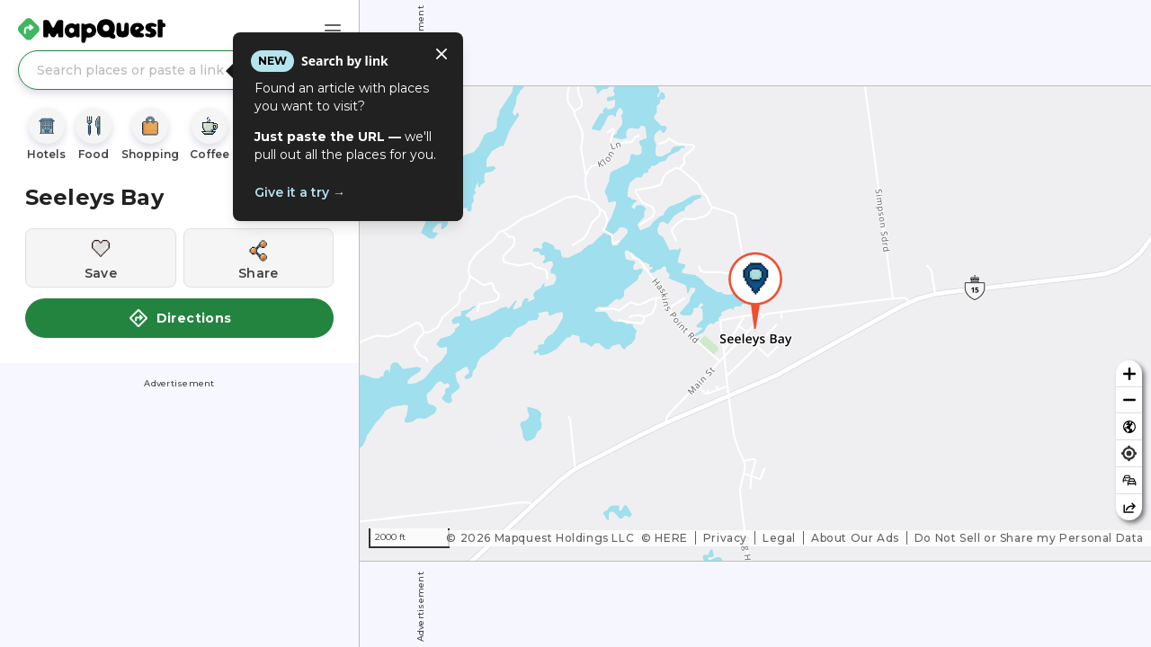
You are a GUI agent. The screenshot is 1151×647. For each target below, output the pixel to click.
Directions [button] (180, 318)
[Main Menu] (333, 30)
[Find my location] (1129, 453)
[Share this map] (1129, 507)
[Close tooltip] (441, 54)
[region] (755, 323)
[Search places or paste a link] (179, 70)
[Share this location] (259, 258)
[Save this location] (100, 258)
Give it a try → (299, 192)
